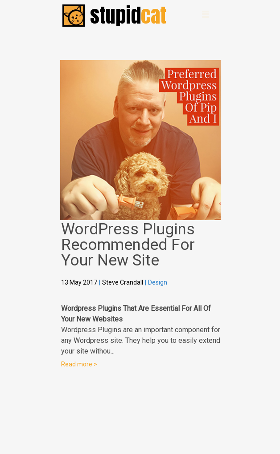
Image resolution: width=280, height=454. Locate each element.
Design (157, 282)
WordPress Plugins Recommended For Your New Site (128, 244)
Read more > (79, 364)
